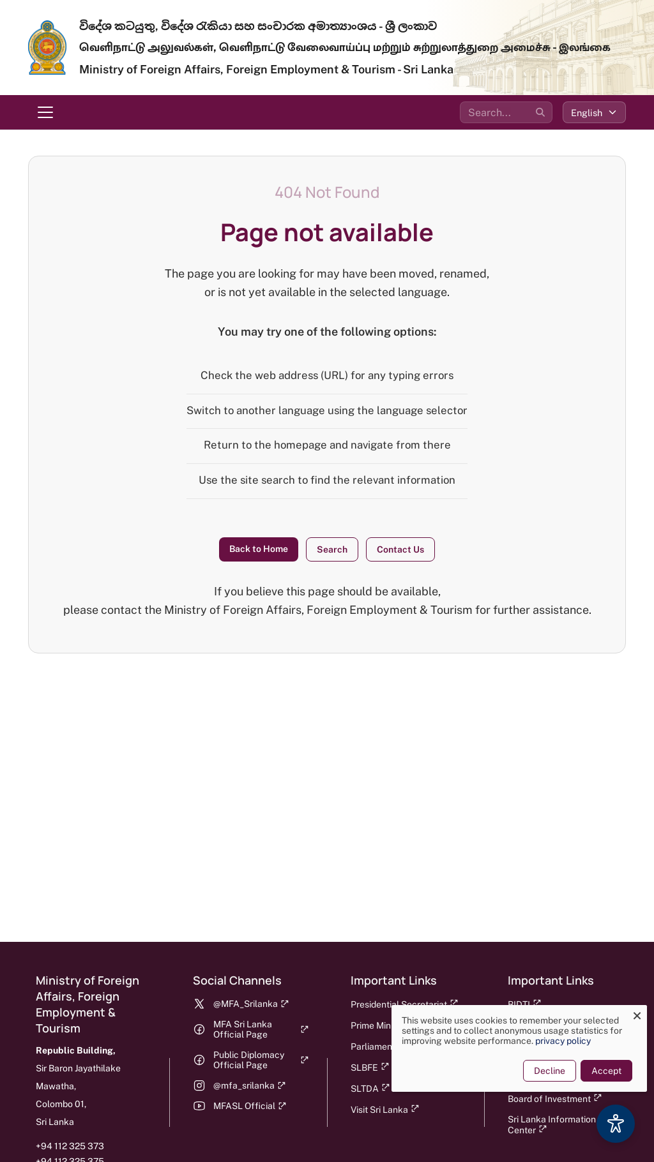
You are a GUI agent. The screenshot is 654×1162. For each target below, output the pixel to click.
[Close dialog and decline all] (631, 1013)
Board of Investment (555, 1098)
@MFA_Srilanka (251, 1004)
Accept (601, 1071)
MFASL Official (250, 1106)
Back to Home (258, 549)
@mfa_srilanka (249, 1085)
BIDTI (525, 1004)
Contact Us (400, 549)
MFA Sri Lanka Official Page (260, 1029)
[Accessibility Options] (616, 1124)
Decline (543, 1071)
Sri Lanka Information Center (552, 1124)
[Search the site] (506, 112)
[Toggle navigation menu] (45, 112)
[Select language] (594, 112)
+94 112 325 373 (70, 1146)
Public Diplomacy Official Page (260, 1060)
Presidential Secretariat (405, 1004)
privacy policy (557, 1041)
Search (332, 549)
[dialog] (513, 1048)
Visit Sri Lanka (385, 1109)
